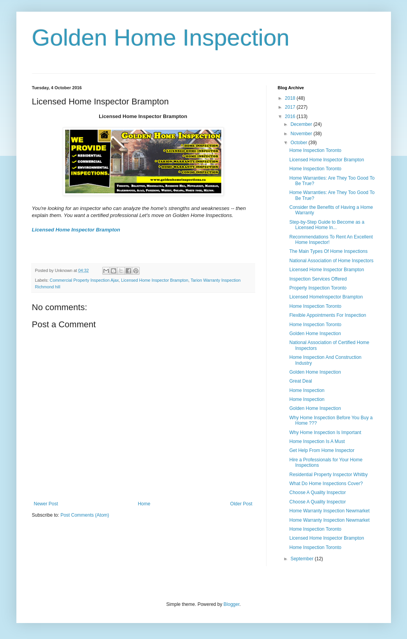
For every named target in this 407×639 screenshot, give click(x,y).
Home (144, 504)
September (302, 558)
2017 (291, 107)
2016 (291, 116)
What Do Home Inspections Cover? (326, 483)
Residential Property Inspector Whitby (328, 474)
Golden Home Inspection (161, 38)
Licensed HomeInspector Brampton (326, 297)
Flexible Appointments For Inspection (327, 315)
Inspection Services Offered (318, 279)
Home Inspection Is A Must (317, 441)
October (299, 142)
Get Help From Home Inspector (321, 450)
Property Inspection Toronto (318, 288)
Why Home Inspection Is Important (325, 432)
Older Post (241, 504)
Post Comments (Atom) (84, 515)
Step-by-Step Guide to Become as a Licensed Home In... (326, 224)
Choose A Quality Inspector (317, 492)
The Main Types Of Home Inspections (328, 251)
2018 (291, 98)
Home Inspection (306, 390)
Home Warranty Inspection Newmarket (329, 511)
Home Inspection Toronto (315, 150)
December (301, 124)
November (301, 133)
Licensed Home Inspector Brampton (76, 230)
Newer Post (46, 504)
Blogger (232, 604)
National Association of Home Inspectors (331, 260)
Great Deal (300, 381)
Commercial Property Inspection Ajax (84, 280)
